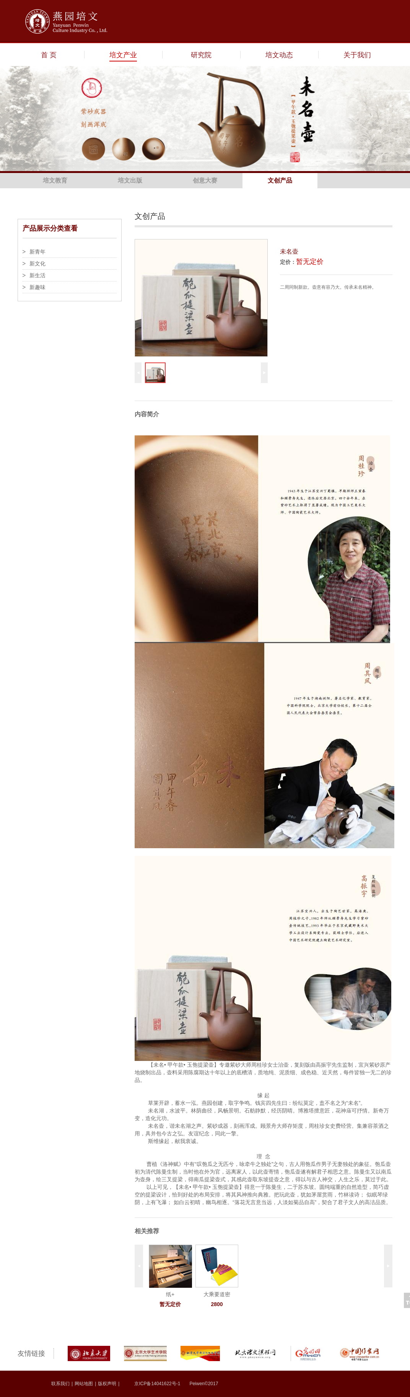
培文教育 (55, 180)
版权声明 (107, 1383)
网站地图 (84, 1383)
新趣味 (37, 287)
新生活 (37, 275)
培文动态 (279, 55)
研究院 (201, 55)
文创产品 (280, 180)
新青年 (37, 252)
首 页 (49, 55)
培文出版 (130, 180)
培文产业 (123, 55)
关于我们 (357, 55)
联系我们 (60, 1383)
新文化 (37, 263)
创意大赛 (205, 180)
